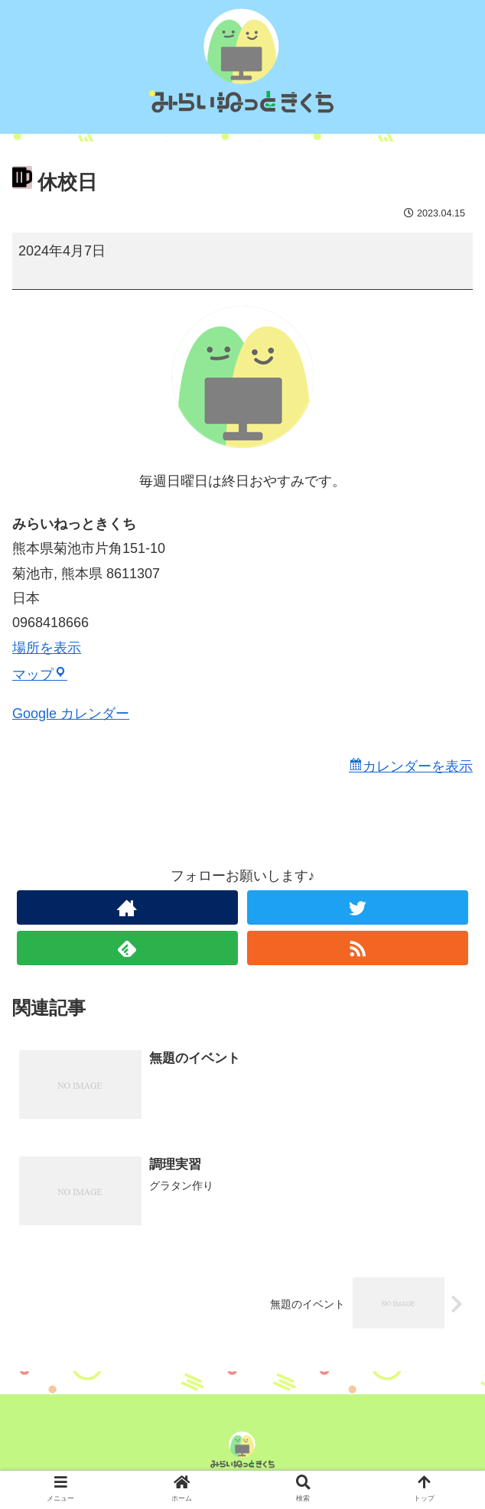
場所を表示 (46, 647)
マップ (39, 674)
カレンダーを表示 (418, 766)
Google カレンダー (70, 713)
